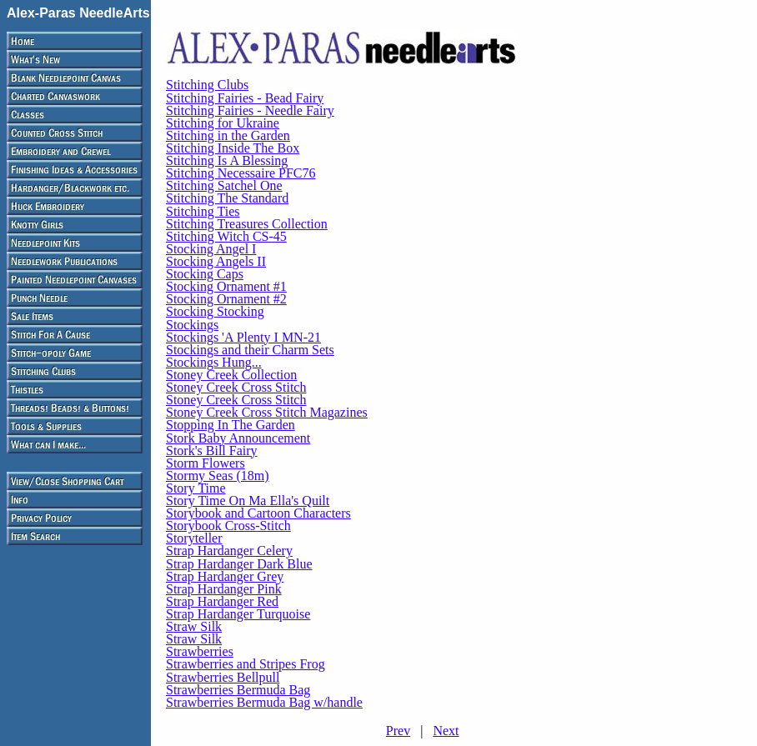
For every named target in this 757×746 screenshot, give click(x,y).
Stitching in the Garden (228, 135)
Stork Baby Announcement (238, 438)
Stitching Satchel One (224, 185)
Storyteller (194, 538)
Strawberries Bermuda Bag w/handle (264, 702)
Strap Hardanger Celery (229, 550)
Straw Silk (194, 626)
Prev (398, 730)
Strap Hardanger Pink (224, 589)
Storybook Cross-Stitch (228, 525)
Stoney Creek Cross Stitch (236, 387)
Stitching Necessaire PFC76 (241, 173)
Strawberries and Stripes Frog (245, 664)
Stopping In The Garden (230, 425)
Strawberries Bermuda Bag (238, 690)
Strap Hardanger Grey (224, 576)
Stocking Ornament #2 (226, 299)
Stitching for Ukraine (222, 123)
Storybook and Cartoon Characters (258, 513)
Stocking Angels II (216, 261)
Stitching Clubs (207, 85)
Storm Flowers (205, 463)
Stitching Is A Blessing (227, 160)
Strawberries (199, 651)
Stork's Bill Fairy (212, 450)
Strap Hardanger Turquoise (238, 614)
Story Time (196, 488)
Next (446, 730)
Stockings (192, 325)
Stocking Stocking (215, 311)
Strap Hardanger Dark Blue (239, 564)
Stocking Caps (204, 274)
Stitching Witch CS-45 (226, 236)
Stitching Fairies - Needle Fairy (250, 110)
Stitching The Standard (227, 198)
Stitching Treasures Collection (247, 224)
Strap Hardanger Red (222, 601)
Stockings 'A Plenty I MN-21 (243, 337)
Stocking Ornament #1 (226, 286)
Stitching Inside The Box (232, 148)
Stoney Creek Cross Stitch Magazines (267, 412)
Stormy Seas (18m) (217, 475)
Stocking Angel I (211, 249)
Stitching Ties (202, 211)
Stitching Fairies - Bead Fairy (244, 98)
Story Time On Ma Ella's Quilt (247, 500)
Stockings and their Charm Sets (250, 350)
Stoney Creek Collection (231, 375)
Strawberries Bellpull (222, 677)
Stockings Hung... (214, 362)
